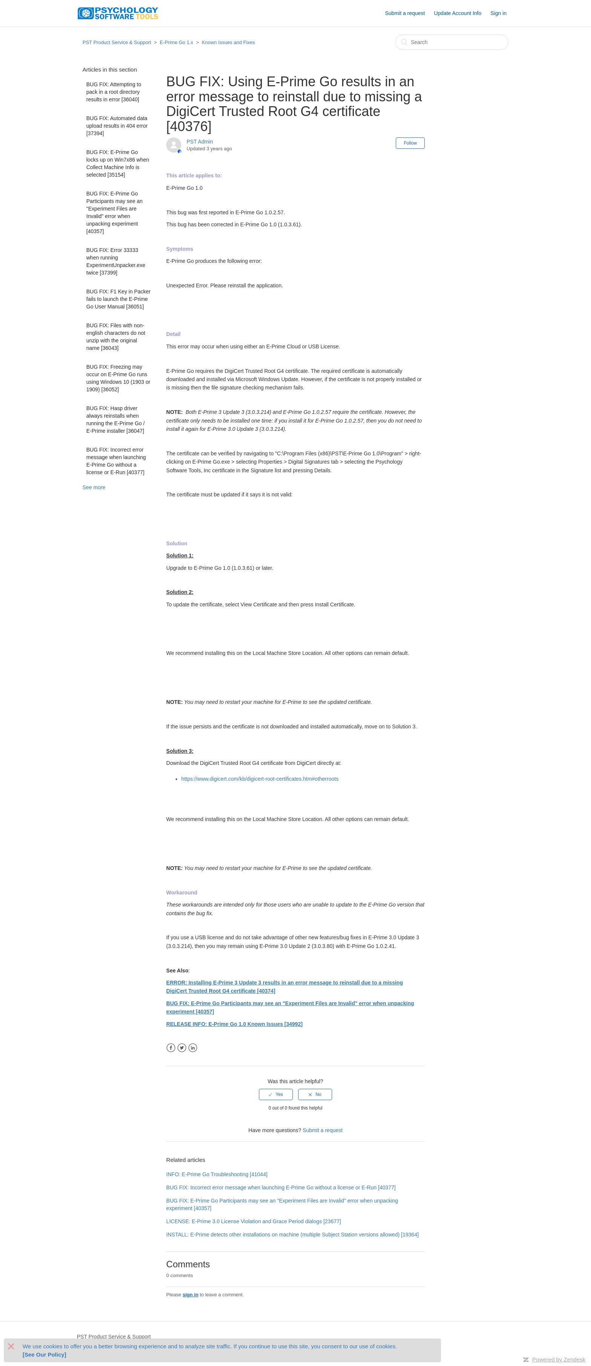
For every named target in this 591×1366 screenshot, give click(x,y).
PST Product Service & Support (117, 42)
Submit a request (405, 13)
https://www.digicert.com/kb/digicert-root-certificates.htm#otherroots (259, 779)
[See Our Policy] (44, 1354)
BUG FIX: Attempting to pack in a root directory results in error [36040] (113, 91)
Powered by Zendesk (558, 1359)
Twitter (182, 1048)
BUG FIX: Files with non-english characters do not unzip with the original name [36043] (115, 336)
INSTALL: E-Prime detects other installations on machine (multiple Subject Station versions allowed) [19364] (292, 1235)
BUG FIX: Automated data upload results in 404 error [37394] (117, 125)
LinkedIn (193, 1048)
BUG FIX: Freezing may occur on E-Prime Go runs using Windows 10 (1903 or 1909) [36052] (118, 378)
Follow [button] (410, 143)
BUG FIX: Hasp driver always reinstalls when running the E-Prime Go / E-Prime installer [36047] (115, 419)
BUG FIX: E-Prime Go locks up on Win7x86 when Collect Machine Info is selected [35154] (117, 163)
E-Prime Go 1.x (176, 42)
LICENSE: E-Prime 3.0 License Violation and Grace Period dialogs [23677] (253, 1221)
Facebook (171, 1048)
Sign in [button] (498, 13)
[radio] (276, 1094)
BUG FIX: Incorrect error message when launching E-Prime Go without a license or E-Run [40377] (116, 461)
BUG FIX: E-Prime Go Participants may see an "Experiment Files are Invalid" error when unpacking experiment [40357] (114, 212)
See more (94, 487)
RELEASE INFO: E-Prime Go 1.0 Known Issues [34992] (234, 1024)
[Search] (451, 42)
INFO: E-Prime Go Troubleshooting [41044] (216, 1174)
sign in (190, 1294)
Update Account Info (457, 13)
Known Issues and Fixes (228, 42)
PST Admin (200, 142)
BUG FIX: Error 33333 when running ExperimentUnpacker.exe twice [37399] (115, 261)
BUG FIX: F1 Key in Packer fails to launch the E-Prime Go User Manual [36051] (118, 299)
